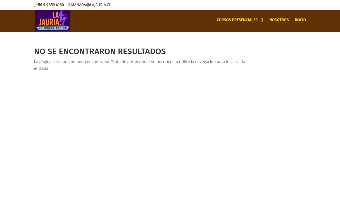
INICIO (300, 20)
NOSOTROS (279, 20)
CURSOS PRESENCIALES (237, 20)
